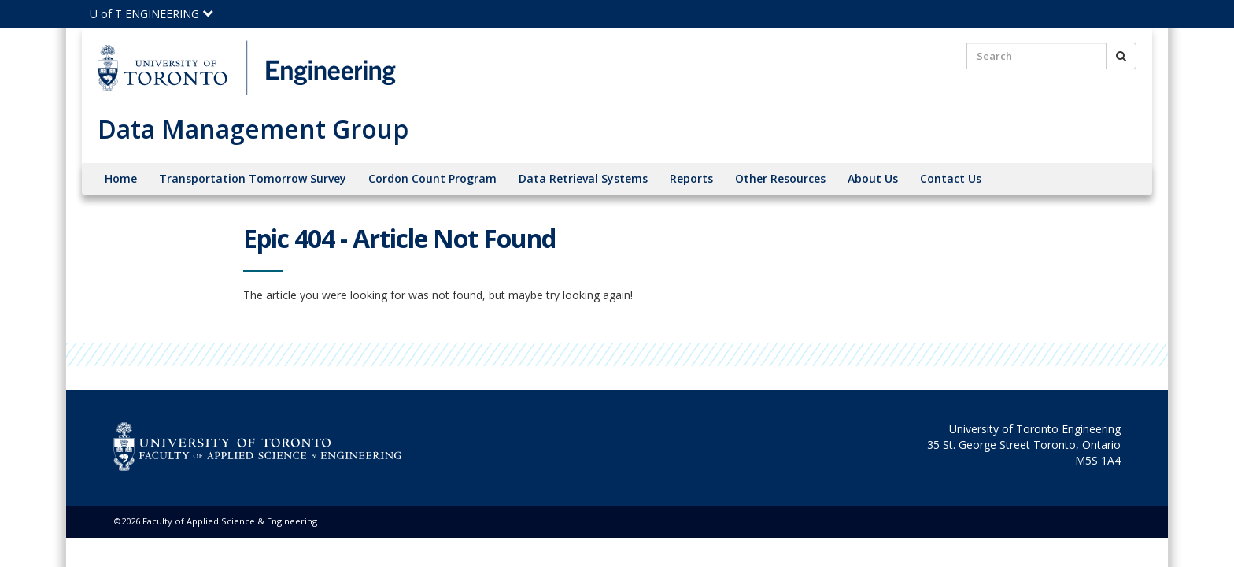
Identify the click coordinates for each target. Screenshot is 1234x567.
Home (121, 178)
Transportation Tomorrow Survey (252, 178)
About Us (873, 178)
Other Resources (780, 178)
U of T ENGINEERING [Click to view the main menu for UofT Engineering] (151, 13)
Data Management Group (253, 129)
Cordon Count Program (432, 178)
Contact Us (950, 178)
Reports (691, 178)
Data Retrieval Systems (583, 178)
